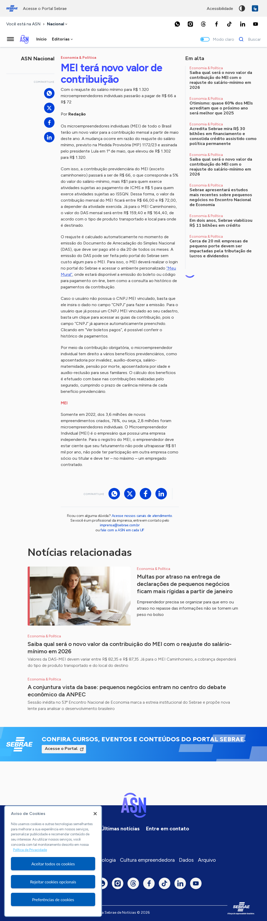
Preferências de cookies (53, 899)
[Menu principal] (10, 39)
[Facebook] (216, 24)
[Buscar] (248, 39)
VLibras (255, 8)
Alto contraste (242, 8)
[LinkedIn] (242, 24)
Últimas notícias (120, 828)
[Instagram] (190, 24)
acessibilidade (220, 8)
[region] (53, 861)
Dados (186, 860)
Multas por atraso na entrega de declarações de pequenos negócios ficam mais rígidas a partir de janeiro (185, 584)
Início (41, 39)
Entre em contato (167, 828)
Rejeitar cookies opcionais (53, 881)
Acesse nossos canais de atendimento (142, 515)
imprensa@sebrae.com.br (120, 525)
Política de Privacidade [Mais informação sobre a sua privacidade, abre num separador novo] (30, 850)
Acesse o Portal (61, 748)
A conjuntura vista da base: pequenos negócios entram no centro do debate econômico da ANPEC (127, 691)
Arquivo (207, 860)
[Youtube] (255, 24)
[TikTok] (229, 24)
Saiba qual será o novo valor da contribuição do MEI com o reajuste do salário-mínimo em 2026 (130, 647)
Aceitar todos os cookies (53, 863)
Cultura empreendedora (147, 860)
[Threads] (203, 24)
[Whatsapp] (177, 24)
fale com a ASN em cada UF (122, 530)
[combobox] (57, 24)
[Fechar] (95, 813)
